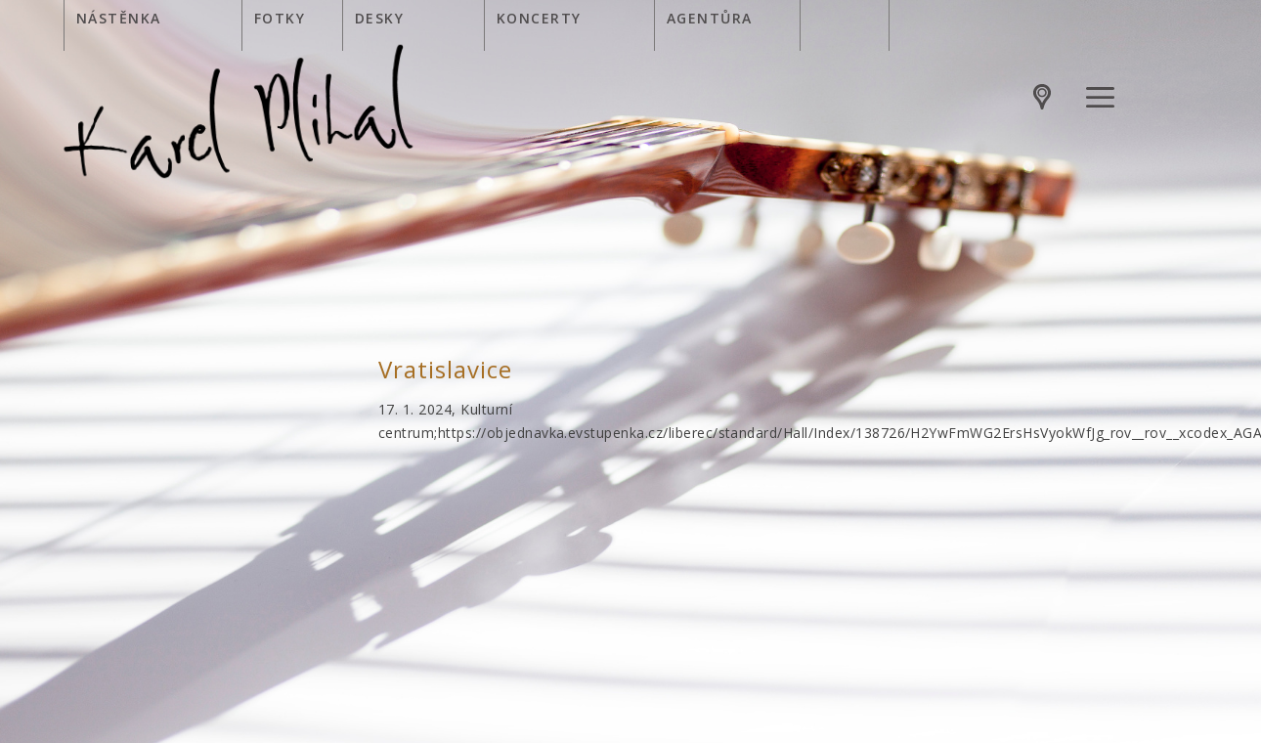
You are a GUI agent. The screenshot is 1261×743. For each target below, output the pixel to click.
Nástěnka (118, 18)
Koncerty (539, 18)
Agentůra (710, 18)
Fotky (279, 18)
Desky (379, 18)
